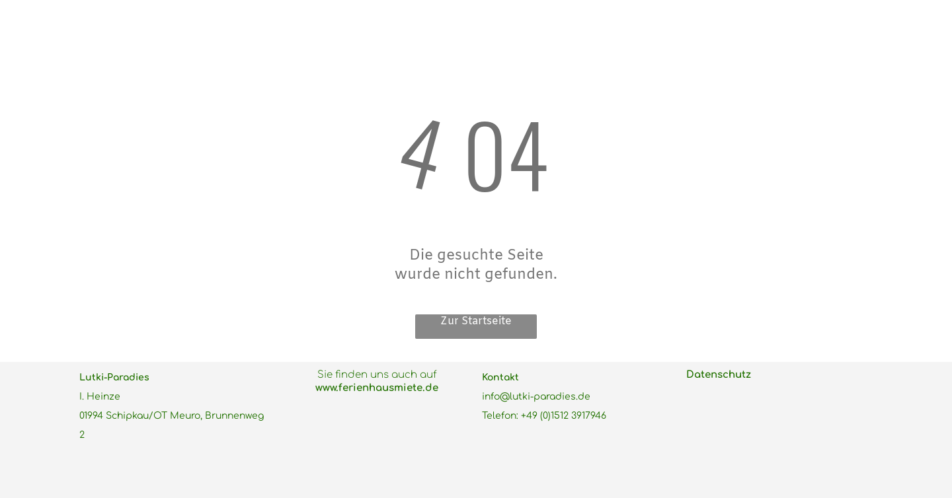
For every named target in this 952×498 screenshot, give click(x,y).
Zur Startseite (476, 321)
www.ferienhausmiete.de (376, 388)
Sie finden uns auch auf (376, 374)
